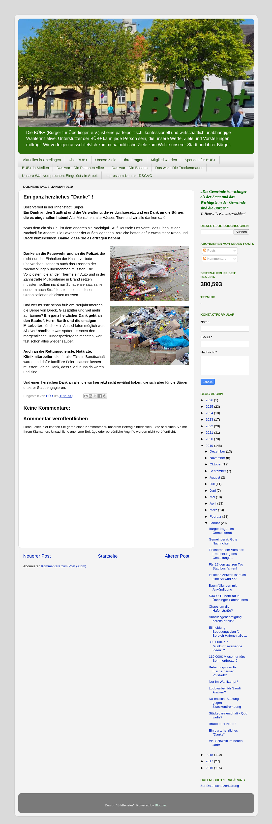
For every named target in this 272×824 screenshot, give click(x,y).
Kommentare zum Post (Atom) (63, 566)
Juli (213, 484)
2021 (210, 432)
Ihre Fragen (133, 160)
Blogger (160, 805)
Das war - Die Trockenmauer (179, 168)
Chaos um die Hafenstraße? (221, 608)
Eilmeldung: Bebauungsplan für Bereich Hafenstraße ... (228, 631)
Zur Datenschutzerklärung (220, 786)
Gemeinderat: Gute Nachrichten (223, 541)
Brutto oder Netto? (222, 724)
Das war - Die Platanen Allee (80, 168)
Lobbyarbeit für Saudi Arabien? (225, 690)
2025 (210, 406)
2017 (210, 761)
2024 (210, 413)
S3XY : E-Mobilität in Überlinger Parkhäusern (228, 598)
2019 (210, 446)
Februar (216, 516)
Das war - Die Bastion (130, 168)
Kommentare (214, 258)
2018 (210, 755)
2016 (210, 768)
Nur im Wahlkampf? (223, 681)
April (213, 503)
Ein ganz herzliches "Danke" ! (223, 732)
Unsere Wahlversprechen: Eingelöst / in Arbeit (60, 175)
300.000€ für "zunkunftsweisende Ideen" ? (225, 646)
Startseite (108, 556)
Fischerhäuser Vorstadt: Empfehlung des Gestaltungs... (226, 554)
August (215, 477)
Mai (213, 497)
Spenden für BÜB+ (200, 160)
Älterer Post (177, 556)
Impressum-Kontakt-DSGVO (128, 175)
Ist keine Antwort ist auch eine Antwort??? (227, 577)
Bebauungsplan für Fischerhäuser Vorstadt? (223, 671)
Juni (213, 490)
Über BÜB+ (78, 160)
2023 (210, 419)
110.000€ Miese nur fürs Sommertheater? (227, 658)
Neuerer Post (37, 556)
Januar (215, 523)
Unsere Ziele (105, 160)
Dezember (218, 451)
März (214, 510)
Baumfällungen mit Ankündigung (223, 587)
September (218, 471)
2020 (210, 439)
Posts (209, 250)
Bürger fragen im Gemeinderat (221, 531)
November (218, 458)
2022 (210, 426)
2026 (210, 400)
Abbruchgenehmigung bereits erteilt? (225, 619)
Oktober (216, 464)
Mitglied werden (164, 160)
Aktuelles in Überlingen (42, 160)
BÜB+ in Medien (35, 168)
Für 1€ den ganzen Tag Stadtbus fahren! (226, 566)
